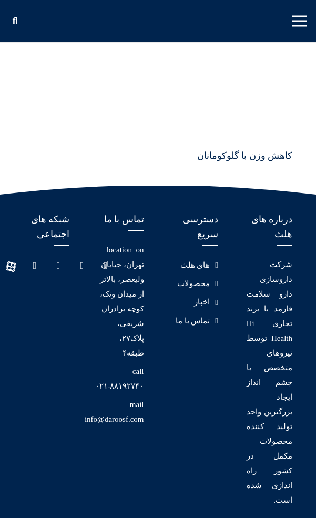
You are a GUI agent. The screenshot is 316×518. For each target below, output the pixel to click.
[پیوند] (152, 21)
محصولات (193, 283)
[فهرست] (299, 21)
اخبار (202, 302)
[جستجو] (15, 21)
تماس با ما (193, 321)
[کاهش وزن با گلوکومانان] (232, 73)
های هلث (195, 265)
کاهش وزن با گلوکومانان (245, 155)
